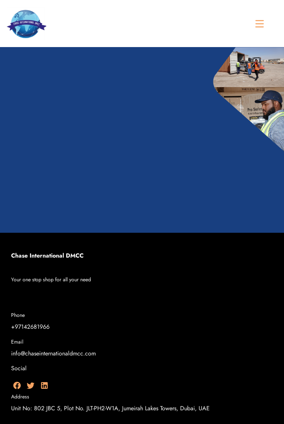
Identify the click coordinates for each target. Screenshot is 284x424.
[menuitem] (121, 297)
